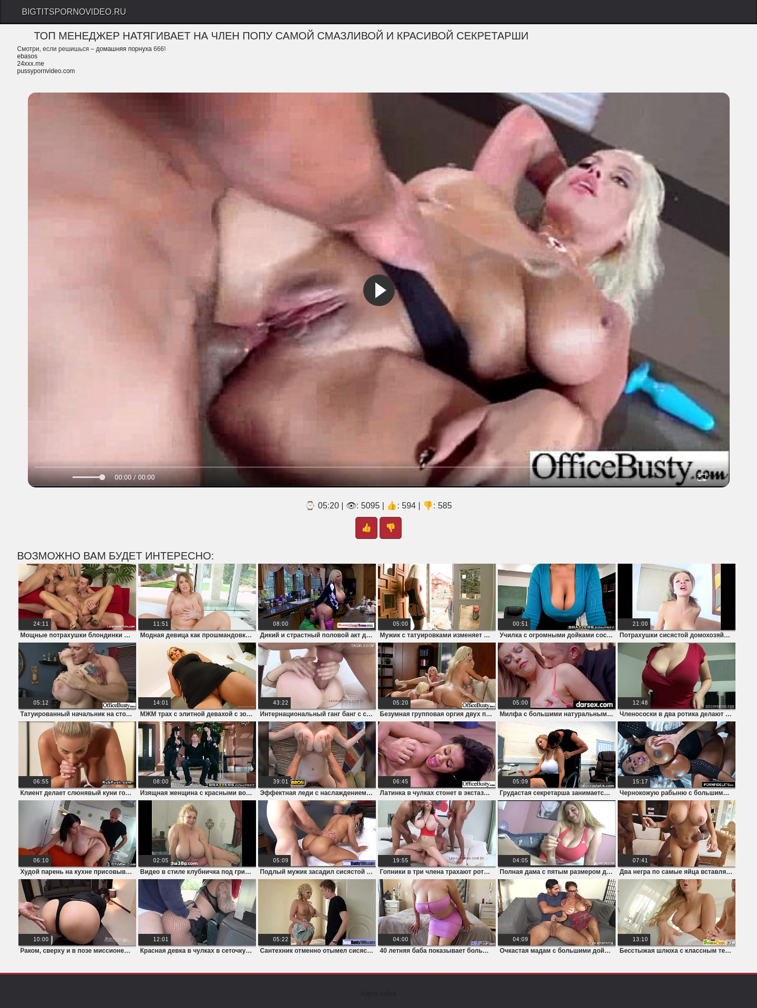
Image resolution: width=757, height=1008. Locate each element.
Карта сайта (378, 993)
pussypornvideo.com (46, 71)
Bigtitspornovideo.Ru (74, 11)
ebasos (27, 56)
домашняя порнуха (123, 49)
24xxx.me (30, 63)
